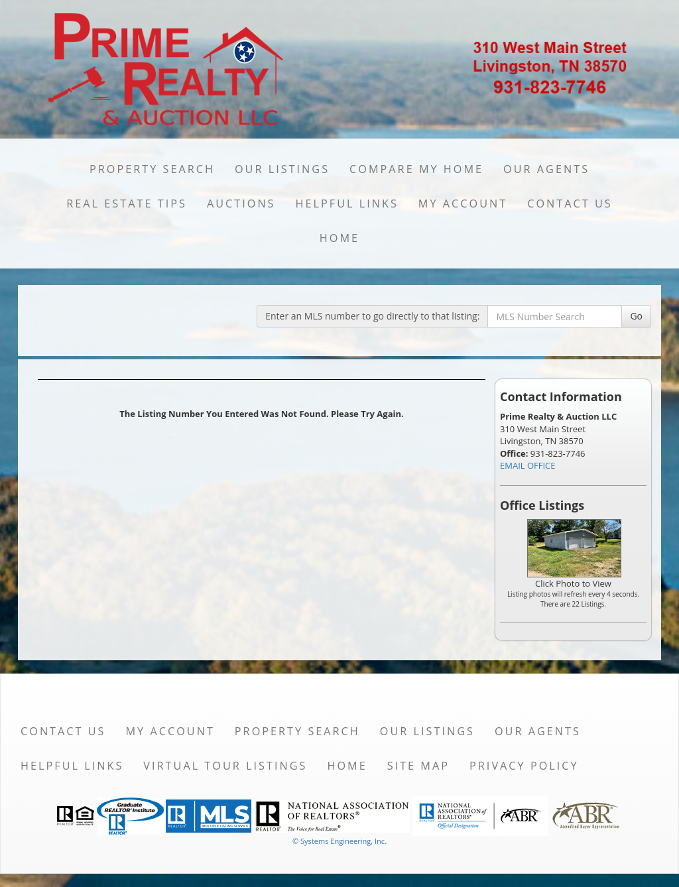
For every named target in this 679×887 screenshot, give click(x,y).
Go (636, 316)
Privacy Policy (524, 765)
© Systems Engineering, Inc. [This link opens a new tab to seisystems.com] (339, 841)
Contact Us (570, 203)
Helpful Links (347, 203)
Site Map (418, 765)
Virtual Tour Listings (225, 765)
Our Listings (282, 169)
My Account (462, 203)
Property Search (152, 169)
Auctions (241, 203)
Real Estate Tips (126, 203)
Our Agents (546, 169)
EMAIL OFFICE (528, 465)
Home (339, 238)
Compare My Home (416, 169)
